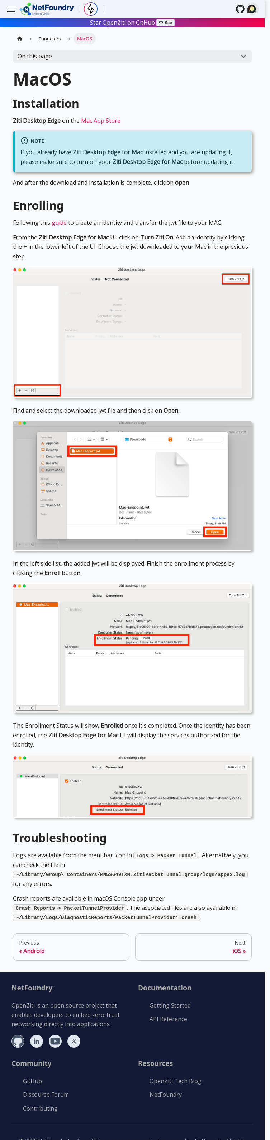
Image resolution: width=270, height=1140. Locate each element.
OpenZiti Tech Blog (176, 1081)
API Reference (168, 1019)
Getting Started (170, 1005)
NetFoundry (166, 1094)
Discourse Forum (46, 1094)
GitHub (32, 1081)
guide (59, 223)
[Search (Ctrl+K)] (252, 9)
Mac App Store (100, 121)
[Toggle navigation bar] (11, 9)
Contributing (40, 1108)
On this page (35, 56)
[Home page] (20, 38)
